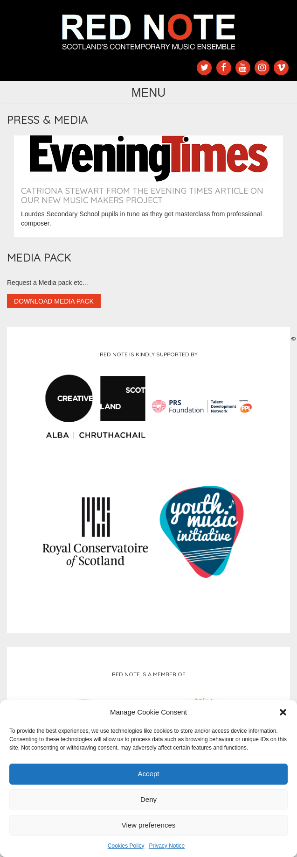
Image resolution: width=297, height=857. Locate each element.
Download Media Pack (54, 301)
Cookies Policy (126, 846)
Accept (148, 774)
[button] (283, 712)
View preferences (149, 825)
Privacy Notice (167, 846)
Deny (148, 799)
